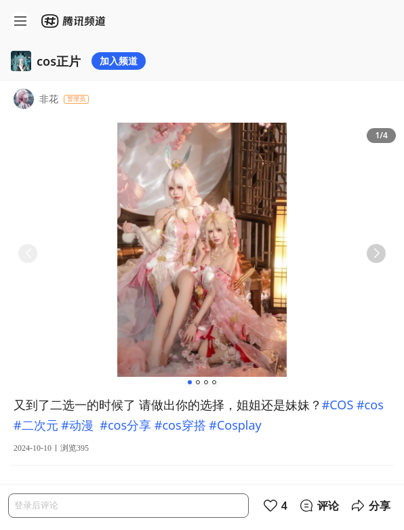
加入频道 (119, 60)
